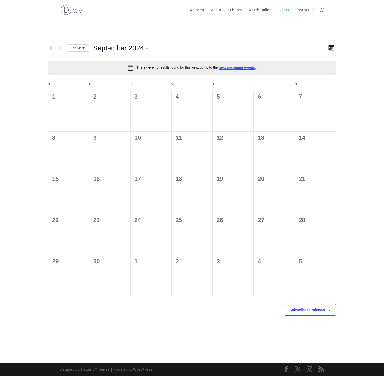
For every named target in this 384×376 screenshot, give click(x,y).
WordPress (142, 369)
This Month (78, 48)
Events (283, 10)
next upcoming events (237, 67)
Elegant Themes (94, 369)
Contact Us (304, 10)
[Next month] (60, 48)
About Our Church (226, 10)
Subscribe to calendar (307, 310)
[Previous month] (51, 48)
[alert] (192, 68)
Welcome (197, 10)
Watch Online (259, 10)
